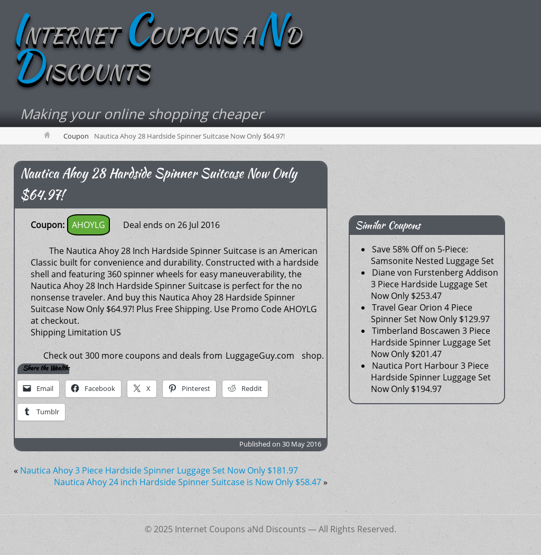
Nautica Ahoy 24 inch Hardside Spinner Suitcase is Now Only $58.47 (187, 482)
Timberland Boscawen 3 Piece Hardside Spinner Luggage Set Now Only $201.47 (431, 342)
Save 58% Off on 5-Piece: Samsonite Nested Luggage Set (432, 255)
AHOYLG (88, 225)
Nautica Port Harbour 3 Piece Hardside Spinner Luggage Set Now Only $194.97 (431, 377)
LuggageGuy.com (260, 355)
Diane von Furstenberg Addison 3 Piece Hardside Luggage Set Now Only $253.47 (434, 284)
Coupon (76, 136)
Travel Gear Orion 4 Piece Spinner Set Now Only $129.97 (430, 313)
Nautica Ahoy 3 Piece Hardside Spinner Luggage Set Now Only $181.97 (159, 470)
